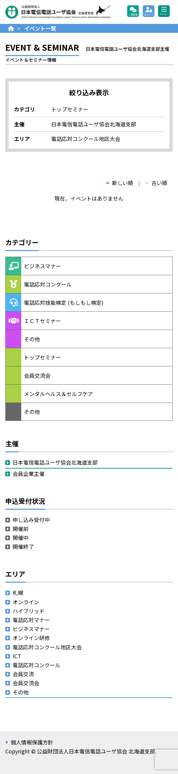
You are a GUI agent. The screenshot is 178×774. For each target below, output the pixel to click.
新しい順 (119, 183)
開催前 (21, 529)
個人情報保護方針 (32, 742)
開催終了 (23, 546)
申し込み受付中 (31, 520)
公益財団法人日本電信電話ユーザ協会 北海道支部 (58, 12)
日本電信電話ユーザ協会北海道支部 (55, 462)
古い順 (156, 183)
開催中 (21, 538)
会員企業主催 (28, 474)
